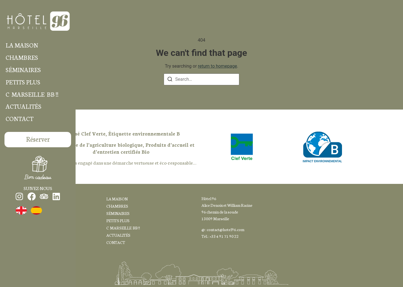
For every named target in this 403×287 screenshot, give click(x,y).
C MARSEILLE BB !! (32, 94)
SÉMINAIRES (23, 70)
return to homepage (217, 66)
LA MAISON (22, 45)
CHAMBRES (22, 57)
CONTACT (19, 118)
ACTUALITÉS (23, 106)
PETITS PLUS (23, 82)
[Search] (170, 80)
